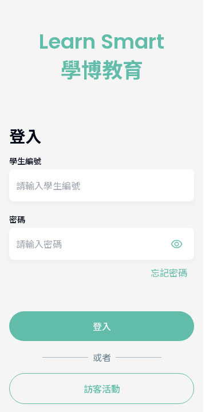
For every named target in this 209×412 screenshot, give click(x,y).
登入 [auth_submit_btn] (102, 326)
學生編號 (25, 161)
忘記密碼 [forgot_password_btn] (169, 272)
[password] (101, 244)
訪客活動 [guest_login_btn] (102, 388)
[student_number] (101, 185)
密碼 (17, 219)
